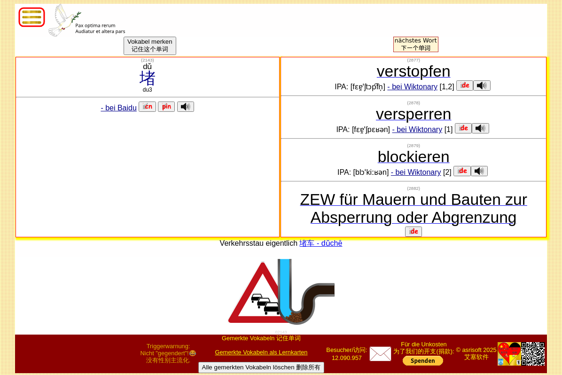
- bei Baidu (119, 108)
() (147, 59)
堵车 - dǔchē (320, 243)
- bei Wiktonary (412, 87)
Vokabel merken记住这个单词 (149, 45)
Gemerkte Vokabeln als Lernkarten (261, 352)
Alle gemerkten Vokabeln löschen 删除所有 (261, 367)
